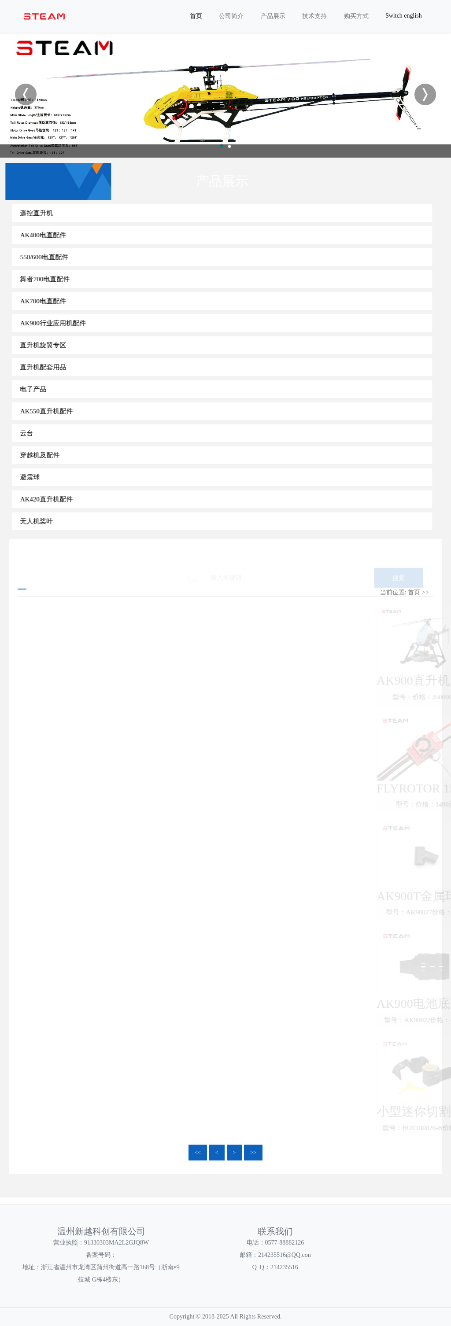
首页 (196, 16)
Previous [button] (26, 94)
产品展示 (273, 16)
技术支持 (314, 16)
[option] (225, 94)
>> (253, 1152)
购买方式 (356, 16)
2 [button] (229, 146)
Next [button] (425, 94)
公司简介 (231, 16)
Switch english (403, 15)
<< (198, 1152)
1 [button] (221, 146)
